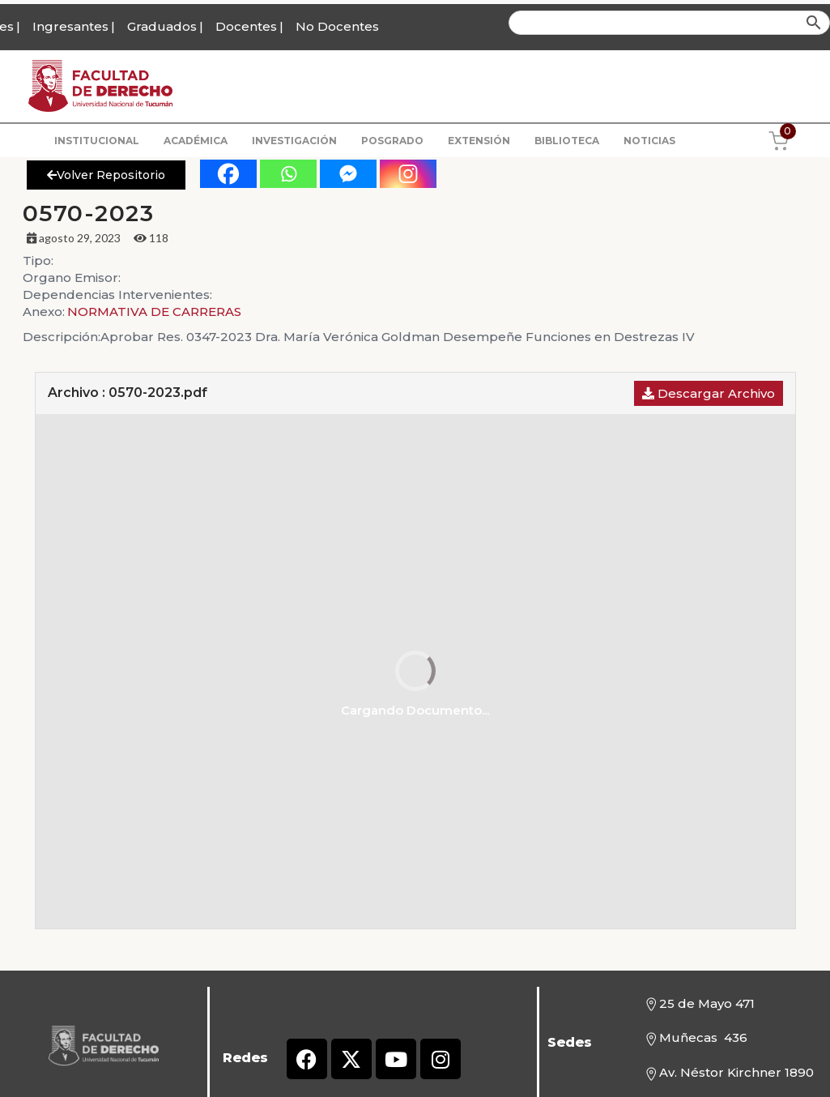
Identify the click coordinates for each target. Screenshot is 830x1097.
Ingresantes (70, 26)
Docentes (246, 26)
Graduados (162, 26)
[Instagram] (408, 174)
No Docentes (337, 26)
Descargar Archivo (708, 393)
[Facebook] (228, 174)
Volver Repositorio (106, 175)
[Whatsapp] (288, 174)
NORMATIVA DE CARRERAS (154, 311)
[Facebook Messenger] (348, 174)
